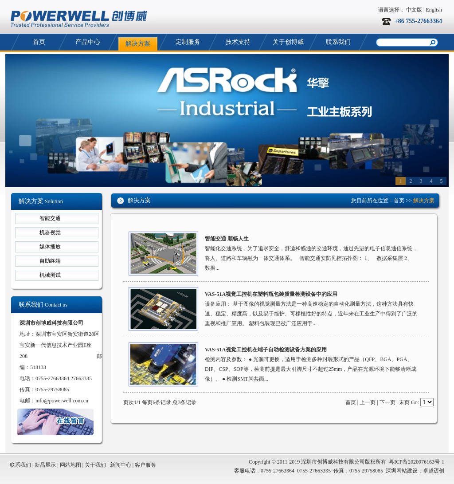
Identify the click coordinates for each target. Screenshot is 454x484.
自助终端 (50, 261)
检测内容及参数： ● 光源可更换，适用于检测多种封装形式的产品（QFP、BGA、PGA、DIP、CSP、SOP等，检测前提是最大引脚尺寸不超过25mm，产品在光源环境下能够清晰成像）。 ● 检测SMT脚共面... (310, 369)
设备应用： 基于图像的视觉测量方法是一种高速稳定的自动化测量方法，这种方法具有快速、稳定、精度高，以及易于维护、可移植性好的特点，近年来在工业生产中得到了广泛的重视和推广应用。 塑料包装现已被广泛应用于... (311, 314)
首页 (39, 42)
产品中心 (87, 42)
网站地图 (70, 465)
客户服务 (145, 465)
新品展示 (45, 465)
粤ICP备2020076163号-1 (416, 462)
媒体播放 (50, 247)
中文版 (414, 10)
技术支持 (238, 42)
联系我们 (338, 42)
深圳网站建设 (402, 471)
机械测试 (50, 275)
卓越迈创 (433, 471)
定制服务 (188, 42)
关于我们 (95, 465)
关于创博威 (288, 42)
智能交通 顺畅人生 (227, 239)
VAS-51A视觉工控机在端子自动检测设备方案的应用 (266, 349)
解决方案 (137, 43)
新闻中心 (120, 465)
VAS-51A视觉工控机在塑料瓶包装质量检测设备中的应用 (271, 294)
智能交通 (50, 218)
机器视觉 (50, 232)
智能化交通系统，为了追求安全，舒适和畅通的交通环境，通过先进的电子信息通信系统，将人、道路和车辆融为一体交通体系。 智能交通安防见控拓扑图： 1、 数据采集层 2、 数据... (311, 258)
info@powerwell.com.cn (61, 400)
